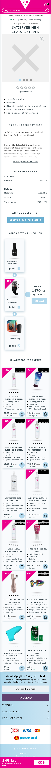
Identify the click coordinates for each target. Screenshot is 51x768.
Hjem (11, 15)
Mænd (26, 15)
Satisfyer (33, 24)
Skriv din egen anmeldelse (25, 220)
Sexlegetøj (18, 15)
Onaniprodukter (36, 15)
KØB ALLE (39, 301)
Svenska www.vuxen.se (25, 756)
